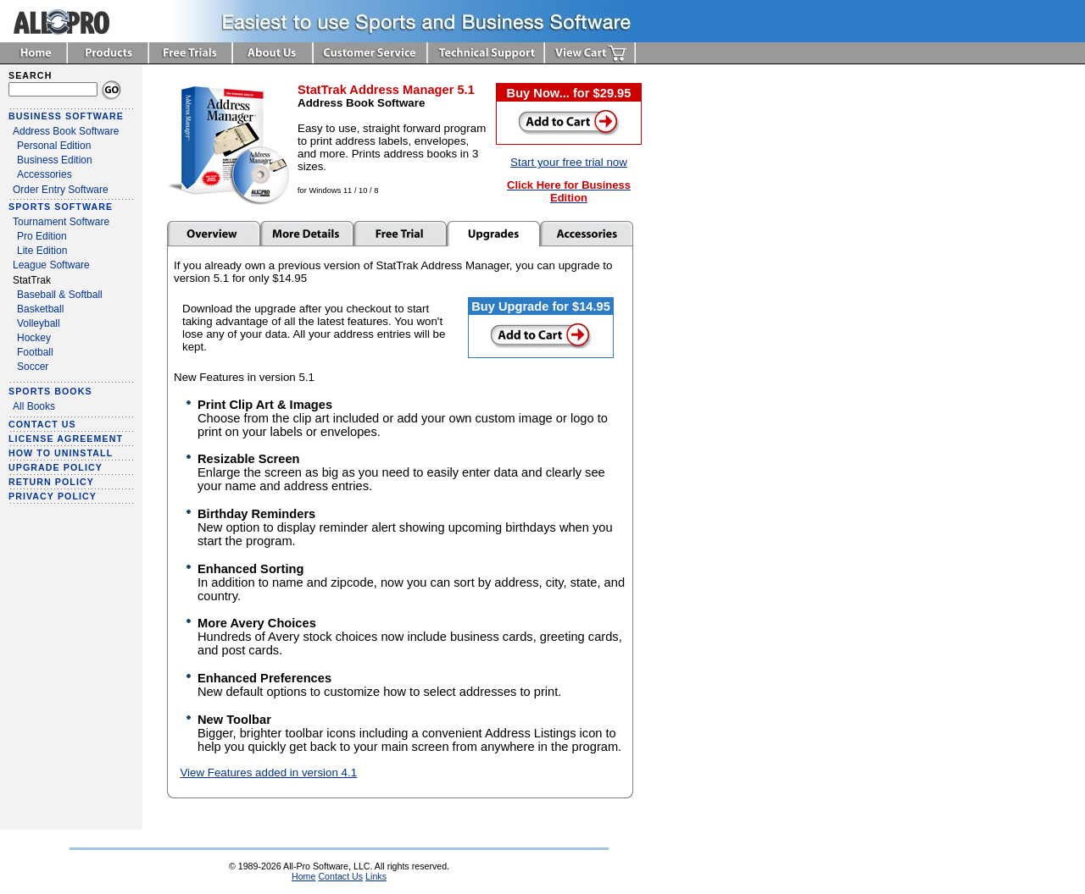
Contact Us (340, 876)
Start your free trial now (568, 162)
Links (376, 876)
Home (303, 876)
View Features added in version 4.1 (268, 772)
